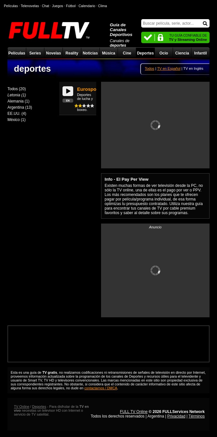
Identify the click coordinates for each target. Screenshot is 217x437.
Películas (16, 53)
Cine (127, 53)
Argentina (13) (19, 107)
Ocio (163, 53)
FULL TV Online (133, 411)
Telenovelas (30, 6)
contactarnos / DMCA (101, 388)
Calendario (86, 6)
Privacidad (176, 416)
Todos (149, 68)
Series (35, 53)
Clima (102, 6)
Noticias (90, 53)
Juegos (57, 6)
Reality (71, 53)
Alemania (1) (18, 101)
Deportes (145, 53)
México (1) (16, 119)
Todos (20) (16, 89)
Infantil (200, 53)
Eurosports (89, 89)
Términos (196, 416)
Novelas (53, 53)
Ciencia (182, 53)
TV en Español (168, 68)
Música (108, 53)
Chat (45, 6)
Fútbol (71, 6)
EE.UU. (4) (16, 113)
